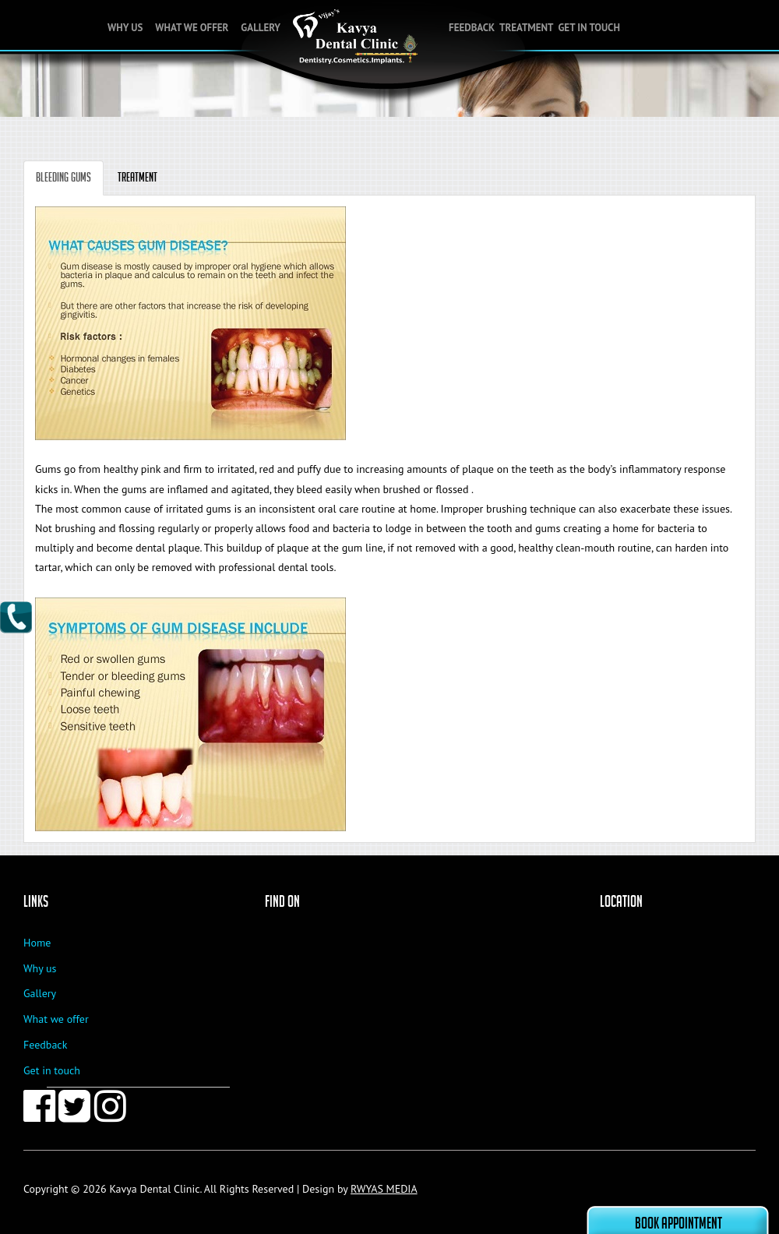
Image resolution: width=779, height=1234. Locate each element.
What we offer (191, 27)
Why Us (125, 27)
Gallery (260, 27)
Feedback (472, 27)
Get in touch (588, 27)
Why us (39, 968)
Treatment (526, 27)
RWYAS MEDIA (384, 1189)
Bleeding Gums (63, 177)
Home (37, 943)
